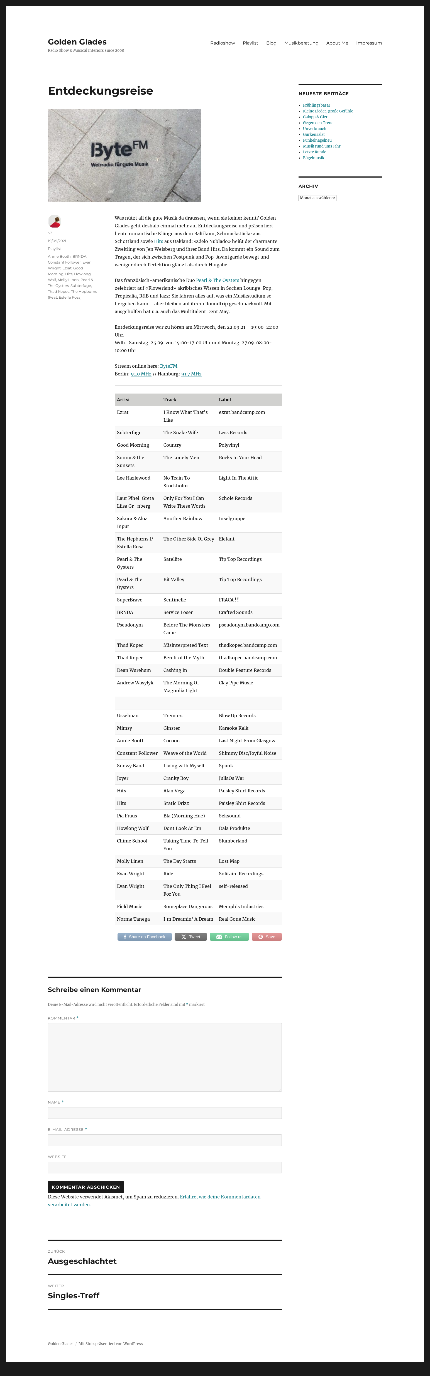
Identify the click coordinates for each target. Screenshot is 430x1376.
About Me (337, 43)
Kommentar (63, 1018)
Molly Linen (68, 279)
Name (56, 1102)
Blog (271, 43)
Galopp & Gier (315, 117)
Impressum (369, 43)
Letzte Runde (314, 152)
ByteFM (168, 366)
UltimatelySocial (260, 1372)
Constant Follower (64, 262)
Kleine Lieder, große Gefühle (328, 111)
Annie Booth (59, 256)
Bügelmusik (313, 158)
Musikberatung (301, 43)
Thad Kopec (58, 291)
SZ (50, 233)
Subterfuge (80, 285)
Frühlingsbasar (316, 105)
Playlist (250, 43)
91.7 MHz (191, 374)
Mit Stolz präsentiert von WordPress (111, 1343)
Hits (158, 241)
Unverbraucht (315, 128)
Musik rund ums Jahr (322, 146)
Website (57, 1156)
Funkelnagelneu (317, 140)
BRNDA (79, 256)
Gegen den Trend (318, 123)
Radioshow (222, 43)
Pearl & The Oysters (217, 280)
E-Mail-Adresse (67, 1129)
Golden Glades (77, 41)
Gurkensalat (314, 134)
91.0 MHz (141, 374)
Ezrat (67, 268)
